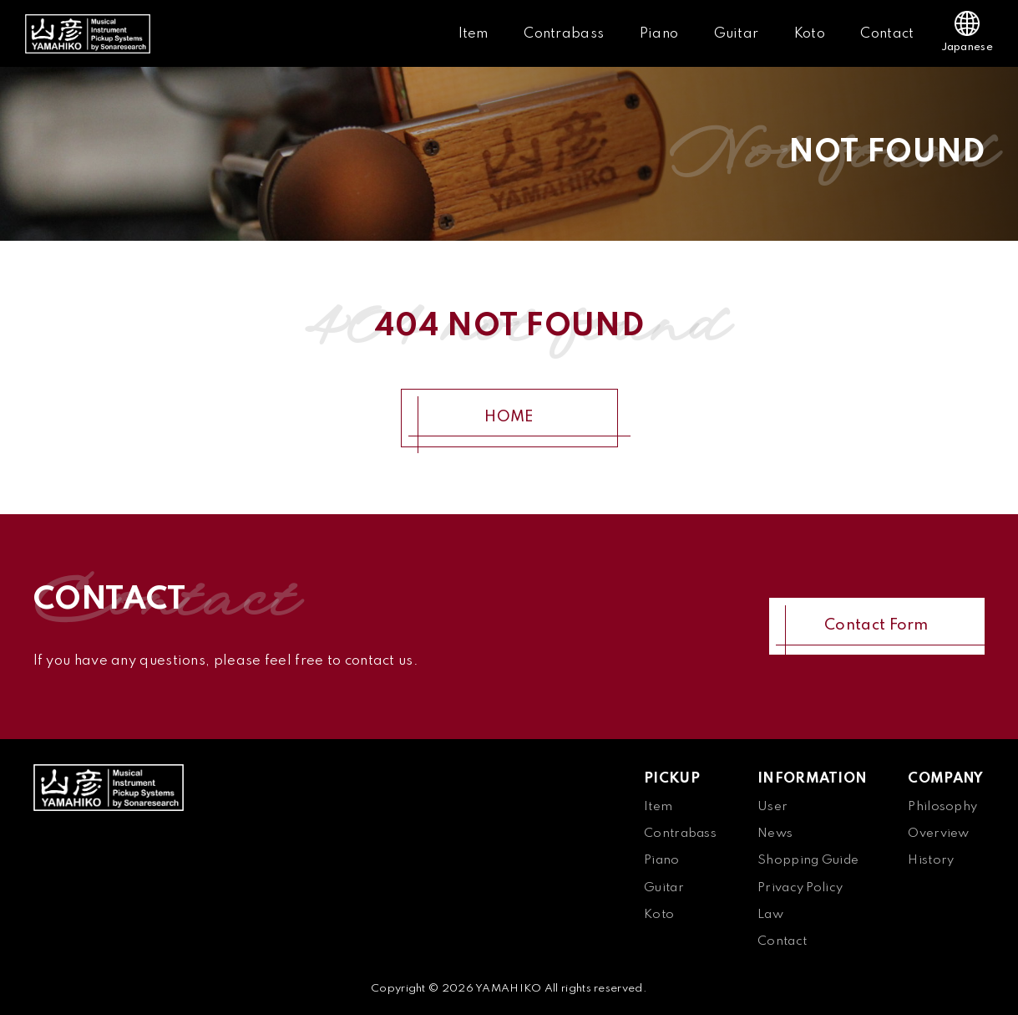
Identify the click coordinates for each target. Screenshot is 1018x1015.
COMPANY (945, 779)
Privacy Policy (800, 888)
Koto (809, 34)
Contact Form (876, 625)
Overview (938, 833)
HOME (508, 417)
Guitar (736, 34)
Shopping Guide (807, 860)
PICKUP (672, 779)
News (775, 833)
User (772, 807)
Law (770, 914)
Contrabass (564, 34)
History (931, 860)
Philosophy (942, 807)
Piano (659, 34)
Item (473, 34)
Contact (887, 34)
